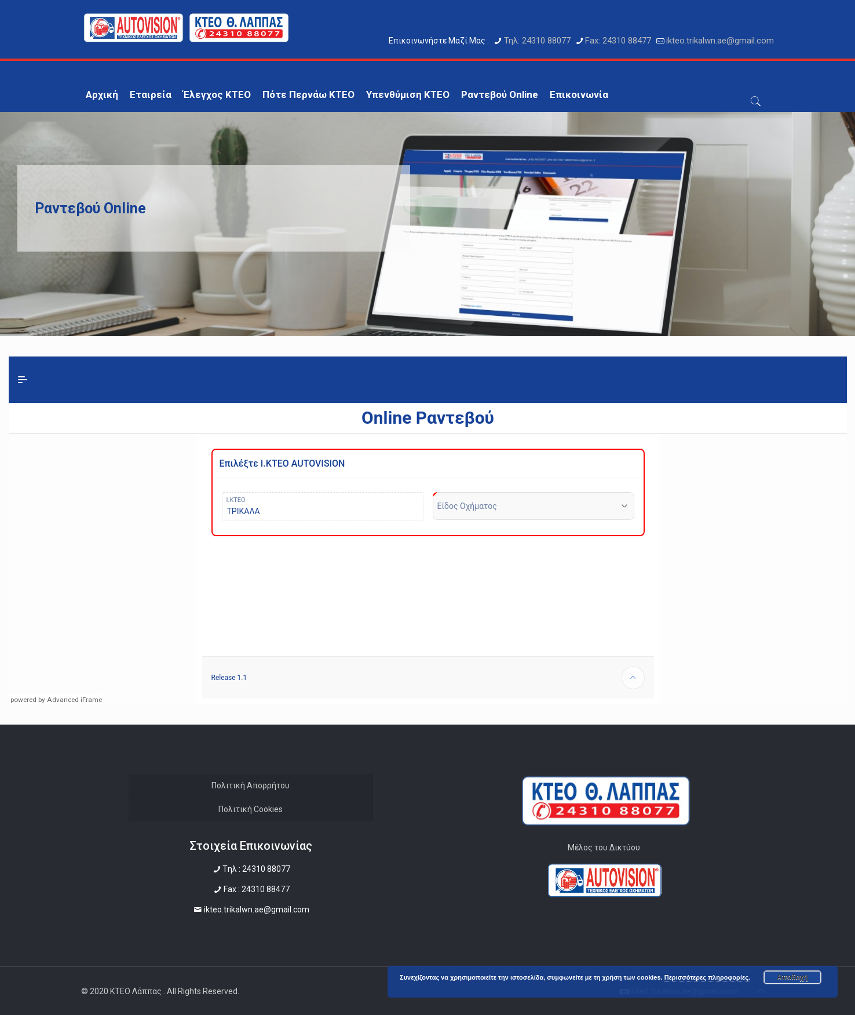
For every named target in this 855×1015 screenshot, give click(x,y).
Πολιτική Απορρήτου (250, 785)
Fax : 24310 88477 (257, 889)
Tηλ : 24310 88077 (256, 869)
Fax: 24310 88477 (618, 40)
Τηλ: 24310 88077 (537, 40)
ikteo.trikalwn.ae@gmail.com (720, 40)
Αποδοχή (792, 977)
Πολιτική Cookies (250, 809)
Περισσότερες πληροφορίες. (707, 977)
